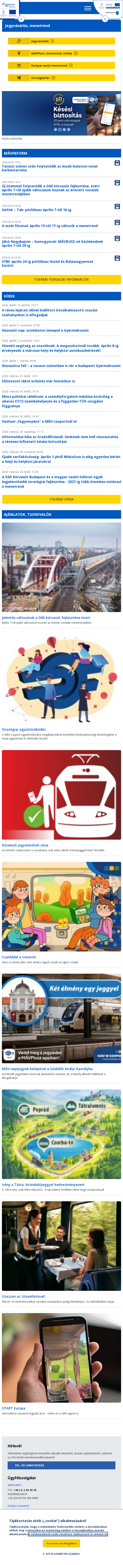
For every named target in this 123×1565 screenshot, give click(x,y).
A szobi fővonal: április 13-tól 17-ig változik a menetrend (50, 225)
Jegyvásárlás (40, 41)
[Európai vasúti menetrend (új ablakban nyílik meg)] (72, 65)
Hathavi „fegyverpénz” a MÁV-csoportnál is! (39, 421)
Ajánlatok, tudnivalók (27, 514)
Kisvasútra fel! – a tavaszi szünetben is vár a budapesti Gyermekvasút (61, 365)
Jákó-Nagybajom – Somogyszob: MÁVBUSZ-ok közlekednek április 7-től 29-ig (52, 243)
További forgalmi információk (61, 279)
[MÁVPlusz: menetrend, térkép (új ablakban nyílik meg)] (72, 53)
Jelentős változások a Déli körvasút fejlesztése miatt (46, 617)
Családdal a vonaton (19, 957)
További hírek (61, 499)
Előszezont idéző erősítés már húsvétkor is (38, 381)
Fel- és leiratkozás (29, 1465)
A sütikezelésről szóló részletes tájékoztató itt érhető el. (68, 1536)
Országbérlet (40, 78)
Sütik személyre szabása (63, 1555)
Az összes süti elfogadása (61, 1545)
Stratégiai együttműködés (24, 729)
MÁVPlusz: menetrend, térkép (51, 53)
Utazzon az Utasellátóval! (23, 1296)
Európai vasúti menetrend (49, 65)
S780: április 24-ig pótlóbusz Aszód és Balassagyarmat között (47, 263)
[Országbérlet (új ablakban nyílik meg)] (72, 78)
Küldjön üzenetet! (18, 1506)
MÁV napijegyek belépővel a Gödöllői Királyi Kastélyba (47, 1068)
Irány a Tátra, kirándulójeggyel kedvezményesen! (43, 1184)
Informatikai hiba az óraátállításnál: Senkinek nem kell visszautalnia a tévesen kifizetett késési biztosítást (60, 439)
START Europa (13, 1408)
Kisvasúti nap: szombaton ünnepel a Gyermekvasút (45, 330)
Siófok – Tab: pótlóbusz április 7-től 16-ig (36, 209)
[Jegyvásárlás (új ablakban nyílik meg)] (72, 41)
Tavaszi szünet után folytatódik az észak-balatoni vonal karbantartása (50, 168)
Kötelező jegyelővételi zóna (25, 845)
